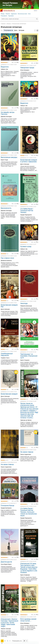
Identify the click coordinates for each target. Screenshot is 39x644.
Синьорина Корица (7, 505)
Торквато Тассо (5, 358)
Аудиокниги (14, 13)
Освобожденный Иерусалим (7, 354)
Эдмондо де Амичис (26, 420)
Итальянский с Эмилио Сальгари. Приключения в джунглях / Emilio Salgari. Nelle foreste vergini (9, 622)
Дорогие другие (6, 562)
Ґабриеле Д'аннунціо (26, 306)
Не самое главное (7, 464)
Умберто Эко (4, 69)
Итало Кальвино (24, 70)
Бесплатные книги (22, 13)
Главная (3, 23)
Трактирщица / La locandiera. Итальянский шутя (28, 356)
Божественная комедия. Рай (9, 306)
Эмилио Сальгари (6, 628)
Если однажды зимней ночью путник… (28, 620)
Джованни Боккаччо (6, 260)
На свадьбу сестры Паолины (7, 113)
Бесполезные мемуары (9, 157)
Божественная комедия (9, 394)
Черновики (11, 15)
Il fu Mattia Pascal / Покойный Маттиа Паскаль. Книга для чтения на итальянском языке (28, 512)
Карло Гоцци (4, 159)
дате (15, 30)
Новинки (8, 13)
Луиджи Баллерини (6, 508)
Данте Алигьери (24, 164)
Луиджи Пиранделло (26, 214)
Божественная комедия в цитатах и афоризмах (28, 161)
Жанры (2, 13)
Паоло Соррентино (6, 467)
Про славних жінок (7, 258)
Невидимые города (27, 67)
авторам (21, 30)
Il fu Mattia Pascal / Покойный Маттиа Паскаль (26, 210)
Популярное (4, 15)
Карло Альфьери (25, 575)
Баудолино (5, 67)
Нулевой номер (25, 246)
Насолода (23, 303)
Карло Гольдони (24, 360)
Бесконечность (6, 208)
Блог (29, 13)
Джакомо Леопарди (6, 116)
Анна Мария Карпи (6, 564)
